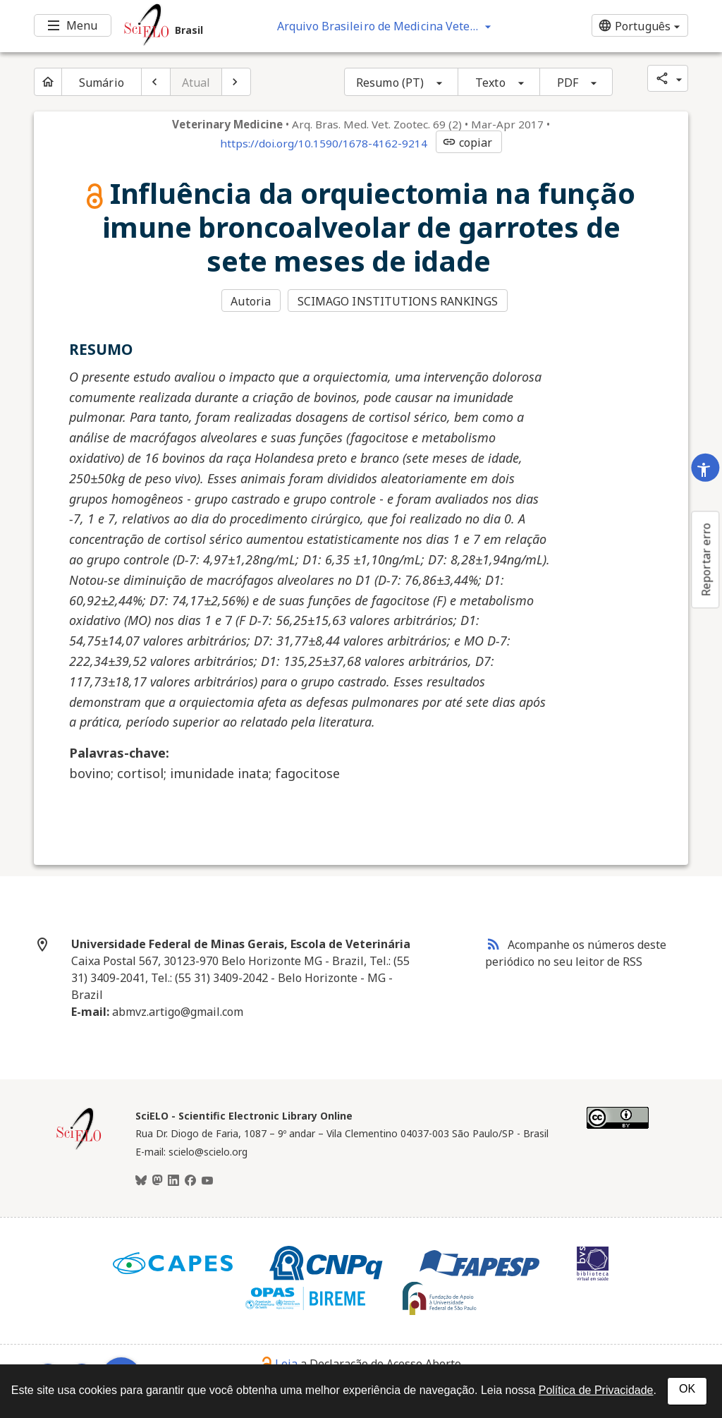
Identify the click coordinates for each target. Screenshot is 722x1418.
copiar (467, 142)
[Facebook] (190, 1181)
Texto (490, 82)
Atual (196, 82)
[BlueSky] (141, 1181)
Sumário (101, 82)
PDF (567, 82)
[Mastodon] (157, 1181)
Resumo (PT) (390, 82)
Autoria (251, 301)
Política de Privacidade (596, 1390)
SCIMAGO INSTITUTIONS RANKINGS (398, 301)
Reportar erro (706, 559)
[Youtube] (207, 1181)
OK (687, 1389)
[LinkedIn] (173, 1181)
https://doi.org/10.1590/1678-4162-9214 (323, 143)
